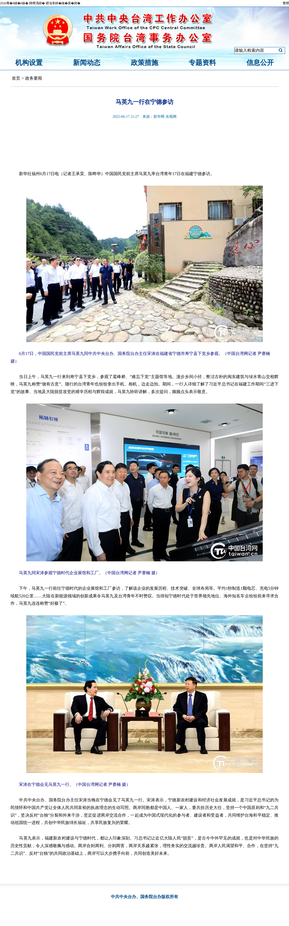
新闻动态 (86, 63)
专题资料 (202, 63)
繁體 (286, 3)
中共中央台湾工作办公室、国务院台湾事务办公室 (144, 24)
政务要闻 (33, 78)
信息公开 (260, 63)
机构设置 (29, 63)
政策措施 (144, 63)
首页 (16, 78)
